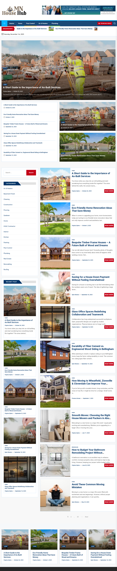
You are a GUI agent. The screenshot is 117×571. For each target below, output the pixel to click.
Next (86, 517)
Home (20, 23)
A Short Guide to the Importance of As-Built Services (31, 87)
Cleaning (6, 199)
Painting (6, 242)
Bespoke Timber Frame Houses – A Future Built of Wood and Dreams (26, 124)
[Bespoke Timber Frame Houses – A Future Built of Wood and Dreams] (20, 392)
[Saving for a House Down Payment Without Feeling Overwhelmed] (20, 431)
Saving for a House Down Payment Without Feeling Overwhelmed (24, 133)
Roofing (6, 269)
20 (78, 517)
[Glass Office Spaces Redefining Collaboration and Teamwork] (20, 469)
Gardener (7, 215)
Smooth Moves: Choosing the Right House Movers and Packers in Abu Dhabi (91, 418)
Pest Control (30, 23)
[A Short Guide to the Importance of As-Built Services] (58, 70)
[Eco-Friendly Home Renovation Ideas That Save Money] (87, 147)
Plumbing (55, 23)
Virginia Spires (7, 91)
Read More (109, 191)
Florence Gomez (76, 398)
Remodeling (75, 447)
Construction (8, 205)
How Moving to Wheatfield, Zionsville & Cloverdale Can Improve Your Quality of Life (92, 383)
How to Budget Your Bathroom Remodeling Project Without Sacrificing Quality (88, 452)
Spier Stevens (75, 294)
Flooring (6, 210)
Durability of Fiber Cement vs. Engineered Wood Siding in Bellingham (26, 152)
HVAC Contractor (9, 226)
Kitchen (6, 237)
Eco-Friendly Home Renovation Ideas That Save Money (21, 114)
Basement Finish (9, 194)
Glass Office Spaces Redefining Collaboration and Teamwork (23, 143)
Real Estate (7, 259)
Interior (11, 23)
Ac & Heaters (43, 23)
